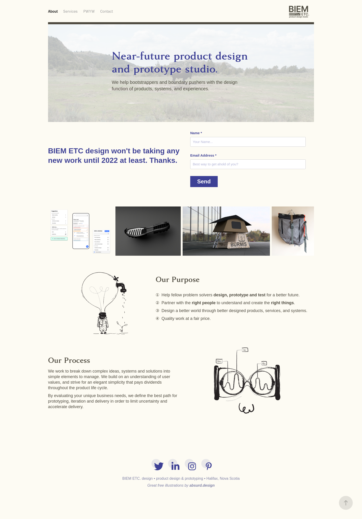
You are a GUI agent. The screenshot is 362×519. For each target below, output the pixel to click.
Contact (106, 11)
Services (70, 11)
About (53, 11)
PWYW (89, 11)
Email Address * (203, 155)
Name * (196, 133)
